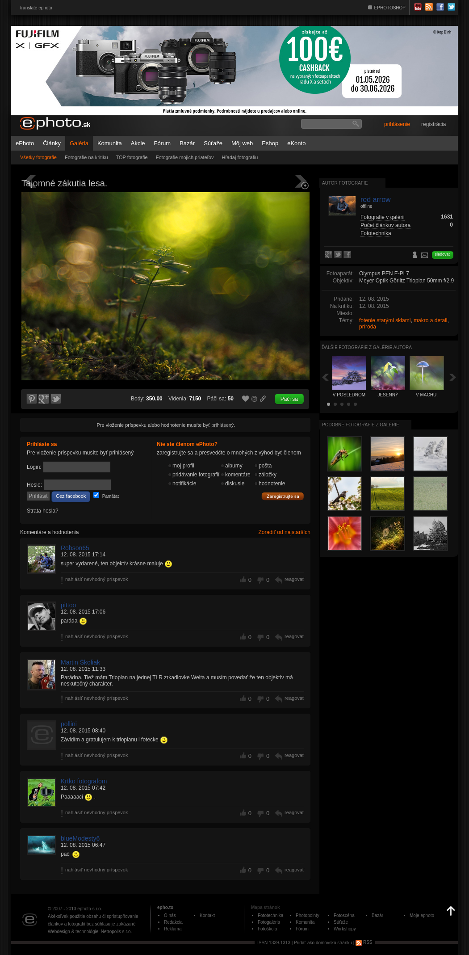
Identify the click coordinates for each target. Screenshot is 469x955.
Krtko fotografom (84, 781)
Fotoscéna (344, 915)
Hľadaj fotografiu (240, 157)
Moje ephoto (422, 915)
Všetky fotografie (38, 157)
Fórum (162, 143)
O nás (170, 915)
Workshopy (345, 928)
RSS (364, 942)
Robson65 (75, 547)
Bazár (187, 143)
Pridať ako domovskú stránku (323, 942)
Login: (34, 467)
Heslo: (34, 485)
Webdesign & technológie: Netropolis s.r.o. (90, 931)
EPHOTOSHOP (390, 7)
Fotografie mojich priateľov (185, 157)
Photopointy (307, 915)
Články (52, 143)
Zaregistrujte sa (282, 496)
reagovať (294, 579)
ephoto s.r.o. (89, 908)
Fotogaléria (269, 922)
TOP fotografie (132, 157)
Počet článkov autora (385, 225)
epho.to (165, 907)
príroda (367, 327)
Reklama (172, 928)
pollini (69, 724)
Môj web (242, 143)
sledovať (442, 254)
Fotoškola (267, 928)
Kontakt (207, 915)
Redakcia (173, 922)
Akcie (138, 143)
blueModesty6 (80, 838)
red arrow (375, 199)
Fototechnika (375, 233)
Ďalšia (453, 377)
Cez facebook (71, 496)
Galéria (79, 143)
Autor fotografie (345, 183)
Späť (325, 377)
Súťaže (213, 143)
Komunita (109, 143)
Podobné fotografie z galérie (360, 424)
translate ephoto (36, 7)
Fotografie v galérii (382, 217)
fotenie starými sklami (384, 320)
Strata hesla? (43, 511)
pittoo (68, 605)
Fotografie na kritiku (86, 157)
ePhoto (25, 143)
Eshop (270, 143)
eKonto (296, 143)
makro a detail (430, 320)
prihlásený (222, 425)
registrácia (433, 124)
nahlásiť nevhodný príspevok (96, 579)
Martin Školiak (80, 662)
